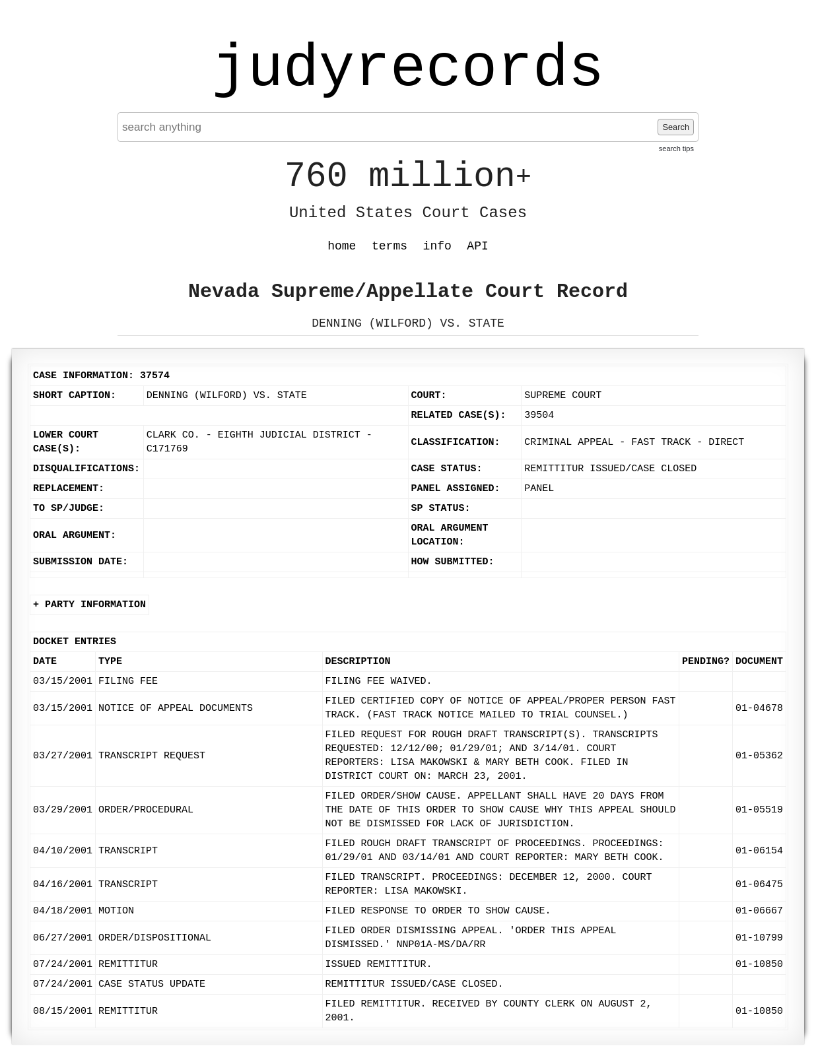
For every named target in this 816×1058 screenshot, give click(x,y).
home (341, 246)
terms (389, 246)
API (477, 246)
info (437, 246)
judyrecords (408, 69)
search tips (676, 148)
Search (675, 127)
